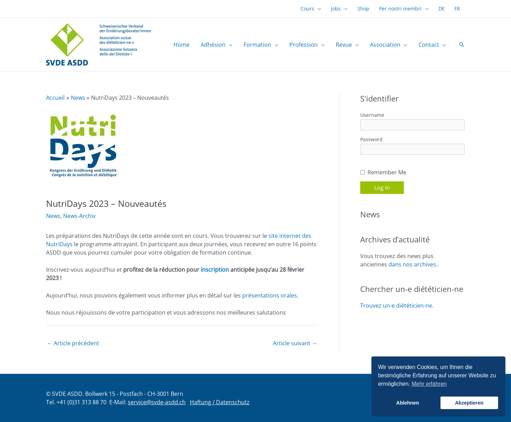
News (53, 216)
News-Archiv (79, 216)
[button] (317, 8)
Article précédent (73, 343)
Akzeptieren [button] (469, 403)
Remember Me (387, 172)
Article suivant (295, 343)
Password (371, 139)
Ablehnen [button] (407, 403)
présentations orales (269, 295)
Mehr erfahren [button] (429, 384)
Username (372, 115)
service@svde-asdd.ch (157, 402)
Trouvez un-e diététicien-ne (396, 305)
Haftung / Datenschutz (220, 402)
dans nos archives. (412, 264)
